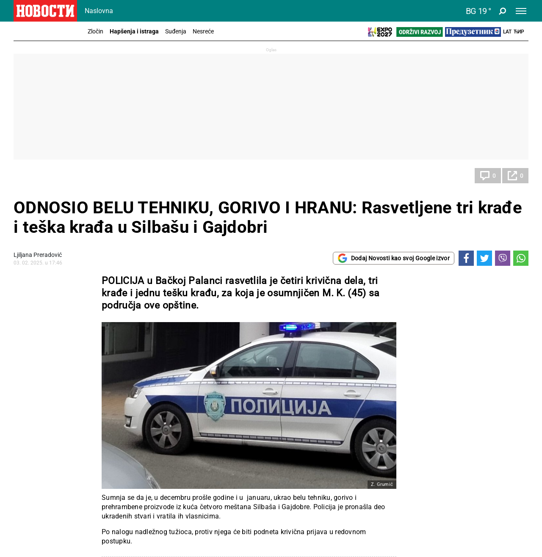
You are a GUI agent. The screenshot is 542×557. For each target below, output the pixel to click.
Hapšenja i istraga (134, 31)
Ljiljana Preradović (38, 254)
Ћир (519, 32)
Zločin (95, 31)
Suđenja (175, 31)
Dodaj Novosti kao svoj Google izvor (393, 258)
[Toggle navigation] (521, 11)
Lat (507, 32)
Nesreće (203, 31)
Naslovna (99, 11)
